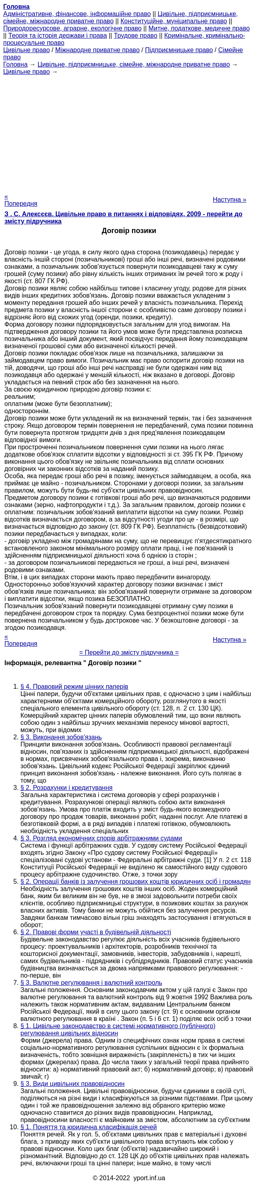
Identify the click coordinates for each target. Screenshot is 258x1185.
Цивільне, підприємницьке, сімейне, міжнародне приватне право (134, 64)
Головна (15, 64)
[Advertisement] (129, 131)
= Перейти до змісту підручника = (129, 652)
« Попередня (20, 200)
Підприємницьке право (179, 50)
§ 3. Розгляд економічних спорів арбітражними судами (101, 838)
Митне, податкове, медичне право (199, 28)
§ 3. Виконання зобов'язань (61, 737)
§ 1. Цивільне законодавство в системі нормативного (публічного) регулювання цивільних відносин (118, 1030)
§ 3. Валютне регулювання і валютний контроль (91, 982)
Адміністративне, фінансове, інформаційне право (77, 13)
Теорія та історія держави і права (57, 35)
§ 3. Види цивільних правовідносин (72, 1083)
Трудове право (135, 35)
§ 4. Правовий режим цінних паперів (74, 686)
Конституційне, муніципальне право (174, 21)
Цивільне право (26, 50)
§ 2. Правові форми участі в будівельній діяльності (95, 932)
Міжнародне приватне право (97, 50)
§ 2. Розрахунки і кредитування (66, 787)
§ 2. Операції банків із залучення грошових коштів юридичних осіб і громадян (135, 881)
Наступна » (229, 199)
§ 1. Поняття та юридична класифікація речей (88, 1127)
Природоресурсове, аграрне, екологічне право (72, 28)
